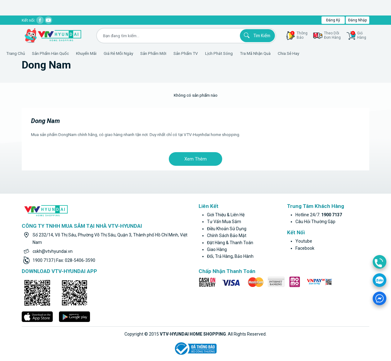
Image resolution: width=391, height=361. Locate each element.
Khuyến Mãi (105, 53)
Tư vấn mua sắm (224, 221)
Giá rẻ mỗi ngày (137, 53)
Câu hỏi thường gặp (315, 221)
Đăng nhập (357, 20)
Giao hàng (217, 249)
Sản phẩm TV (204, 53)
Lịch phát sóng (237, 53)
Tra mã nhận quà (273, 53)
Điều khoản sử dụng (226, 228)
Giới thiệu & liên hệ (226, 214)
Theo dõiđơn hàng (332, 35)
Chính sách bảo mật (226, 235)
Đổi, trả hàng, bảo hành (230, 256)
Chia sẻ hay (307, 53)
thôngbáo (299, 35)
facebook (304, 248)
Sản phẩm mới (172, 53)
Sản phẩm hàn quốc (69, 53)
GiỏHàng (358, 35)
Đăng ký (333, 20)
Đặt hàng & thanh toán (230, 242)
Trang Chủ (34, 53)
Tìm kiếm (256, 35)
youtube (303, 241)
